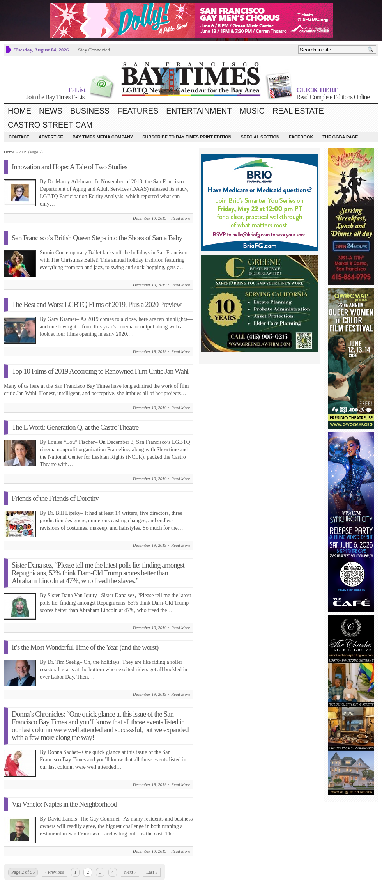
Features (137, 110)
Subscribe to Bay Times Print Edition (186, 137)
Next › (130, 872)
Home (19, 110)
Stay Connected (94, 50)
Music (252, 110)
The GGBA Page (340, 137)
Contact (19, 137)
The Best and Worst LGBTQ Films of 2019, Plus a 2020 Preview (96, 304)
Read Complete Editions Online (333, 97)
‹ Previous (54, 872)
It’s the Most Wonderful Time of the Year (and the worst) (85, 647)
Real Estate (298, 110)
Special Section (260, 137)
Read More (180, 218)
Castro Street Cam (50, 125)
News (50, 110)
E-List (77, 90)
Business (90, 110)
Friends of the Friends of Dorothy (55, 498)
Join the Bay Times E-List (56, 97)
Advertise (51, 137)
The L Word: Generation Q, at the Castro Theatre (75, 427)
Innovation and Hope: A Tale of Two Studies (69, 167)
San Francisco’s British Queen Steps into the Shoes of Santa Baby (97, 238)
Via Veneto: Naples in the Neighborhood (64, 804)
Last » (152, 872)
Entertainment (199, 110)
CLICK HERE (317, 90)
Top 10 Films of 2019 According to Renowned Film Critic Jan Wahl (100, 371)
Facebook (301, 137)
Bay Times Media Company (103, 137)
